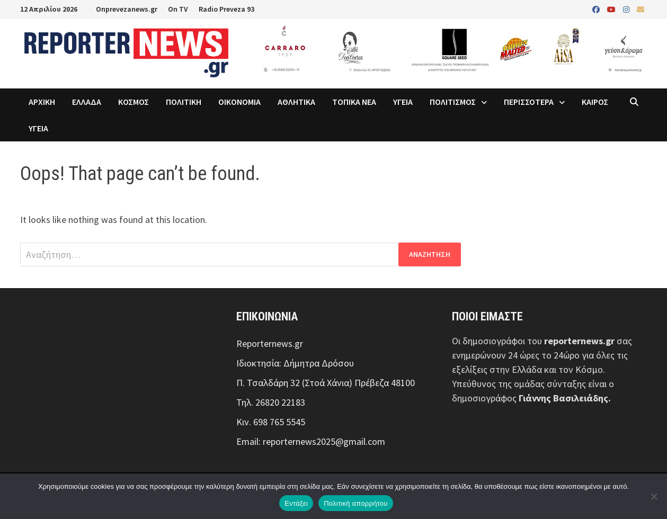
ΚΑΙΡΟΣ (595, 101)
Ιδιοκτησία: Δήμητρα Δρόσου (295, 363)
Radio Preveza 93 (226, 9)
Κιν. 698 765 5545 (270, 422)
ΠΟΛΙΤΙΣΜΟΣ (453, 101)
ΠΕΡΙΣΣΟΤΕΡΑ (529, 101)
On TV (178, 9)
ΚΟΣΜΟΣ (133, 101)
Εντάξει (296, 503)
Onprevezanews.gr (126, 9)
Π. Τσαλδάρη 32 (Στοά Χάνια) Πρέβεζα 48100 (325, 383)
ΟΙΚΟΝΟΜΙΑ (239, 101)
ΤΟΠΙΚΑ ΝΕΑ (354, 101)
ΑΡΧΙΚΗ (42, 101)
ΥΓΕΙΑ (403, 101)
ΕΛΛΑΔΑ (86, 101)
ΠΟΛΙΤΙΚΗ (183, 101)
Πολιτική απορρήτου (355, 503)
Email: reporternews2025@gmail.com (310, 441)
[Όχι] (653, 496)
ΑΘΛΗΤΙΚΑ (296, 101)
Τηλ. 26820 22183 (270, 402)
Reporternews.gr (269, 343)
